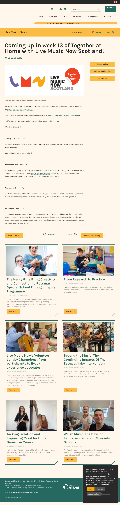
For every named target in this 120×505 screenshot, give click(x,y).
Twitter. (30, 109)
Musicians (77, 17)
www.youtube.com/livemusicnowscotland (64, 115)
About (40, 17)
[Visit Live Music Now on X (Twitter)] (52, 9)
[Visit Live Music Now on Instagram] (56, 9)
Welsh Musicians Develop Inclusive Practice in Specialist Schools (88, 438)
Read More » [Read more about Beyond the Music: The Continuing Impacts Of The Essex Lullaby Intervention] (70, 390)
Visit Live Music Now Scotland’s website (21, 492)
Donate (111, 9)
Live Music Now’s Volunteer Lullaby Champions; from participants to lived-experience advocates (28, 361)
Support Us (93, 17)
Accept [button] (90, 489)
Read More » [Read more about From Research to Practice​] (70, 311)
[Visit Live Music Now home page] (12, 24)
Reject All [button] (100, 489)
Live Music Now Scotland (40, 173)
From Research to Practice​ (84, 279)
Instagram (19, 109)
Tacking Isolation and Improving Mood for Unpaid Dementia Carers (28, 438)
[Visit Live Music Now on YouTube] (60, 9)
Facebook (11, 109)
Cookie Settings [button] (93, 494)
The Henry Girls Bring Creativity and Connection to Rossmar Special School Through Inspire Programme (31, 285)
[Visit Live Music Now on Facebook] (48, 9)
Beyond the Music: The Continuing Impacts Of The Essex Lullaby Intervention (85, 359)
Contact (107, 17)
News (65, 17)
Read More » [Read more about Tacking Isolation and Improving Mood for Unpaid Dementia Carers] (13, 460)
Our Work (53, 17)
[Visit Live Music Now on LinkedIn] (65, 9)
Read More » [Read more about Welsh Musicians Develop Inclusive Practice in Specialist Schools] (70, 460)
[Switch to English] (115, 2)
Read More (105, 494)
